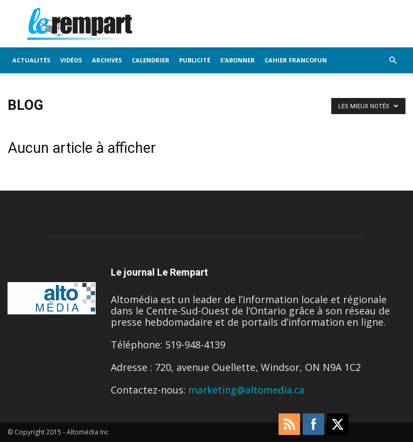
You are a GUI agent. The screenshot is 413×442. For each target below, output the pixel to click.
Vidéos (71, 60)
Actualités (31, 60)
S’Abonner (237, 60)
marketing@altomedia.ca (246, 389)
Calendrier (150, 60)
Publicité (194, 60)
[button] (392, 59)
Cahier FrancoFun (296, 60)
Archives (107, 60)
